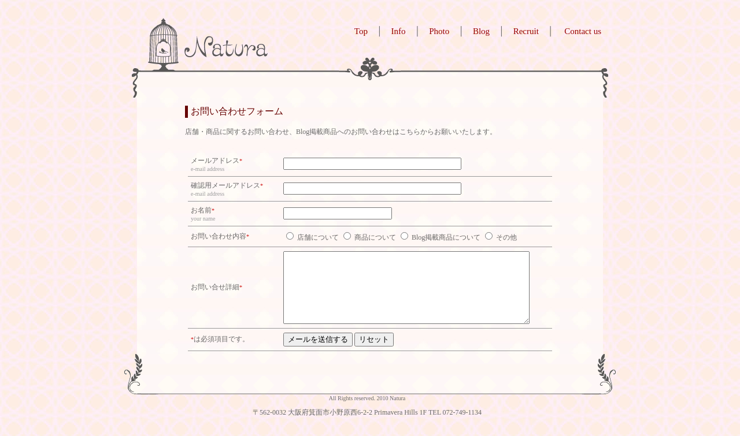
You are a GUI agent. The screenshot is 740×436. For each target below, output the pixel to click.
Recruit (526, 31)
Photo (439, 31)
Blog (481, 31)
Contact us (582, 31)
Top (361, 31)
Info (398, 31)
